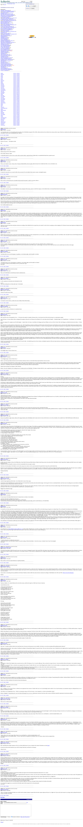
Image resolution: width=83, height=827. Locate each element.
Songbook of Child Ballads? (4, 52)
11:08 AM (18, 95)
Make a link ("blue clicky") (25, 819)
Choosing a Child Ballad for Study (5, 58)
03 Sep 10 (14, 102)
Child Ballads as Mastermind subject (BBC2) (7, 40)
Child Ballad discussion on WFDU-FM (6, 60)
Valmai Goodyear (3, 121)
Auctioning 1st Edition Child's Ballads (6, 64)
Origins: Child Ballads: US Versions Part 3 (9, 31)
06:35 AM (18, 113)
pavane (2, 78)
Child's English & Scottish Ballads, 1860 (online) (7, 42)
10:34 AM (18, 74)
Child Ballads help (3, 53)
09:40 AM (18, 94)
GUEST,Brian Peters (3, 117)
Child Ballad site (3, 32)
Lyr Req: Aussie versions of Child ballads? (6, 26)
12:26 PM (18, 82)
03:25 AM (18, 109)
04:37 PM (18, 97)
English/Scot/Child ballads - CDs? (5, 21)
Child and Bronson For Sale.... (5, 54)
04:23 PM (18, 116)
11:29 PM (18, 101)
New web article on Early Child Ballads (6, 69)
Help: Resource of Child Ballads (5, 63)
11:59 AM (18, 79)
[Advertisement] (32, 17)
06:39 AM (18, 90)
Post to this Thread (9, 3)
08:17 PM (18, 99)
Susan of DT (5, 269)
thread (48, 745)
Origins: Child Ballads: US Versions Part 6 (9, 27)
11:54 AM (18, 78)
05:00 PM (18, 98)
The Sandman (3, 92)
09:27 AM (18, 93)
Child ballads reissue (3, 62)
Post (1, 145)
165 (9, 34)
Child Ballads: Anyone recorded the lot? (6, 13)
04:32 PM (18, 117)
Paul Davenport (5, 754)
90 (12, 13)
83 (15, 31)
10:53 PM (18, 100)
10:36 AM (18, 75)
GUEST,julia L (3, 101)
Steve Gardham (3, 96)
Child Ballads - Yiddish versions (5, 10)
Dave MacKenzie (3, 90)
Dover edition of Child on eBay (5, 61)
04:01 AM (18, 110)
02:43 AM (18, 120)
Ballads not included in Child (5, 25)
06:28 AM (18, 112)
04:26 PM (18, 96)
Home (14, 3)
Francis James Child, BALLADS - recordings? (7, 14)
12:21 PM (18, 81)
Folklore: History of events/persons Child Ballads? (8, 15)
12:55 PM (18, 84)
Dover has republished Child (4, 49)
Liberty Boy (2, 91)
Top (2, 145)
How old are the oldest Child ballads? (6, 28)
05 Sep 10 (14, 115)
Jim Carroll (2, 84)
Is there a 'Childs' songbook (4, 46)
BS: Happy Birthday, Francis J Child (6, 65)
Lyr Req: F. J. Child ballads (4, 70)
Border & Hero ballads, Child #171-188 (6, 22)
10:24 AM (18, 73)
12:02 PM (18, 80)
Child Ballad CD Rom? (4, 51)
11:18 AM (18, 77)
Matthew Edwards (3, 110)
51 (11, 28)
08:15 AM (18, 92)
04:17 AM (18, 111)
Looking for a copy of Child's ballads (6, 43)
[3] (5, 4)
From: (2, 129)
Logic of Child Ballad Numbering (5, 45)
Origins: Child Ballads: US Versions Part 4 (9, 20)
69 (15, 20)
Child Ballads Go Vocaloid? (4, 37)
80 (9, 25)
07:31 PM (18, 118)
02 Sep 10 (14, 90)
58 (15, 24)
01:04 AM (18, 103)
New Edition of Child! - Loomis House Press (7, 59)
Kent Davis (2, 100)
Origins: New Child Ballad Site (7, 29)
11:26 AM (18, 115)
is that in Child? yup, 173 (18, 528)
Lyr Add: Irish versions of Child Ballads (6, 16)
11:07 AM (18, 76)
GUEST (2, 75)
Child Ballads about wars (4, 38)
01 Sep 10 (14, 73)
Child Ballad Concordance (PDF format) (6, 18)
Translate (7, 145)
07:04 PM (18, 114)
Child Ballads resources (4, 12)
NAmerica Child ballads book (5, 39)
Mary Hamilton (11, 528)
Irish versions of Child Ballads (5, 48)
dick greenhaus (3, 99)
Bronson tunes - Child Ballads (5, 41)
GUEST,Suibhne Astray (4, 108)
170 (15, 17)
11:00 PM (18, 119)
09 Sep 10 (14, 120)
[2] (4, 4)
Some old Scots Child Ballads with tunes (6, 57)
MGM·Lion (2, 74)
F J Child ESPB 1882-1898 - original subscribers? (7, 19)
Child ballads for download (4, 30)
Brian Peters (2, 80)
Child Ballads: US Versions (4, 34)
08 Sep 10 (14, 116)
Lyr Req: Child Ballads (4, 67)
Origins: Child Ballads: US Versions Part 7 (9, 24)
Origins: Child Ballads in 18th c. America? (9, 17)
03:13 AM (18, 108)
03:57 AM (18, 121)
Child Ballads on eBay (4, 56)
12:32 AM (18, 102)
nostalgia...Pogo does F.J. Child (5, 33)
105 (9, 41)
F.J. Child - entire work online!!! (5, 47)
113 (6, 32)
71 (15, 27)
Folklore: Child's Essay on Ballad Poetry (6, 23)
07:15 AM (18, 91)
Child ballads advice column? (5, 50)
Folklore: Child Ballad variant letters (6, 35)
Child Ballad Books (3, 36)
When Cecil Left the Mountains (68, 572)
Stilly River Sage (3, 102)
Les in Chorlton (5, 278)
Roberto (2, 73)
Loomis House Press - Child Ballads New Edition (7, 11)
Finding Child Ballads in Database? (5, 68)
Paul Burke (2, 83)
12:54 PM (18, 83)
